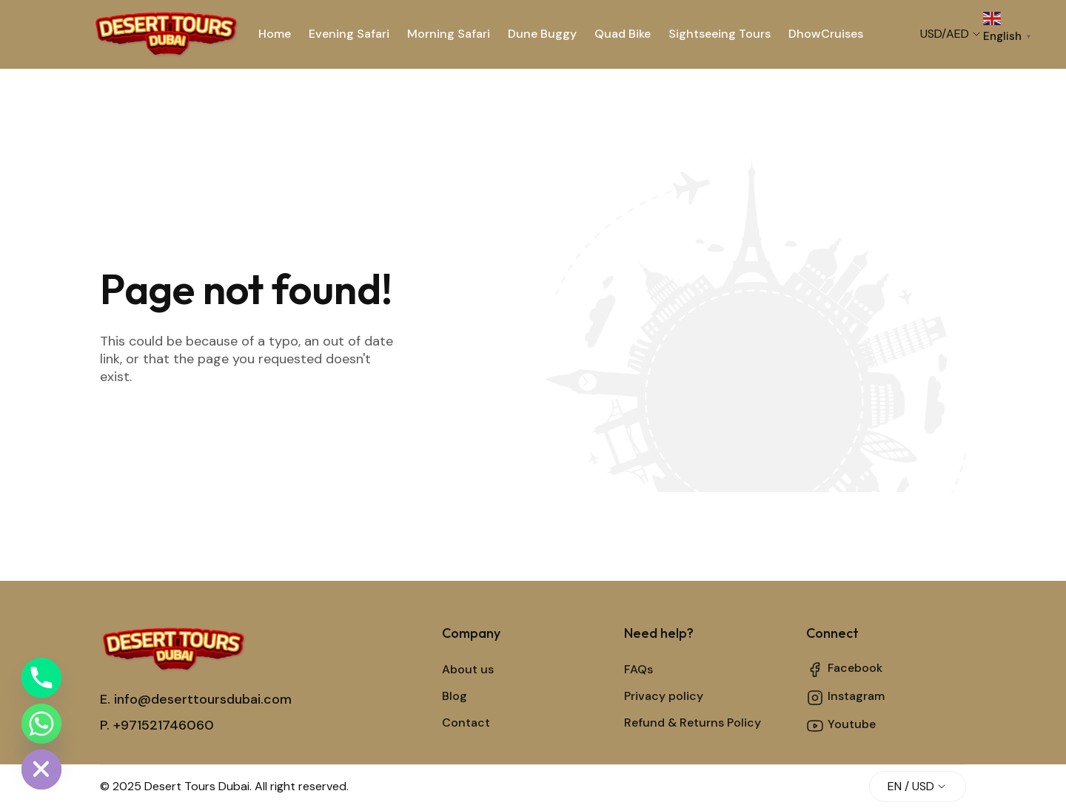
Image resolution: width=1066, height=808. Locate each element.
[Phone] (41, 678)
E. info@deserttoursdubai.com (196, 699)
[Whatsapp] (41, 724)
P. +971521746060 (157, 725)
